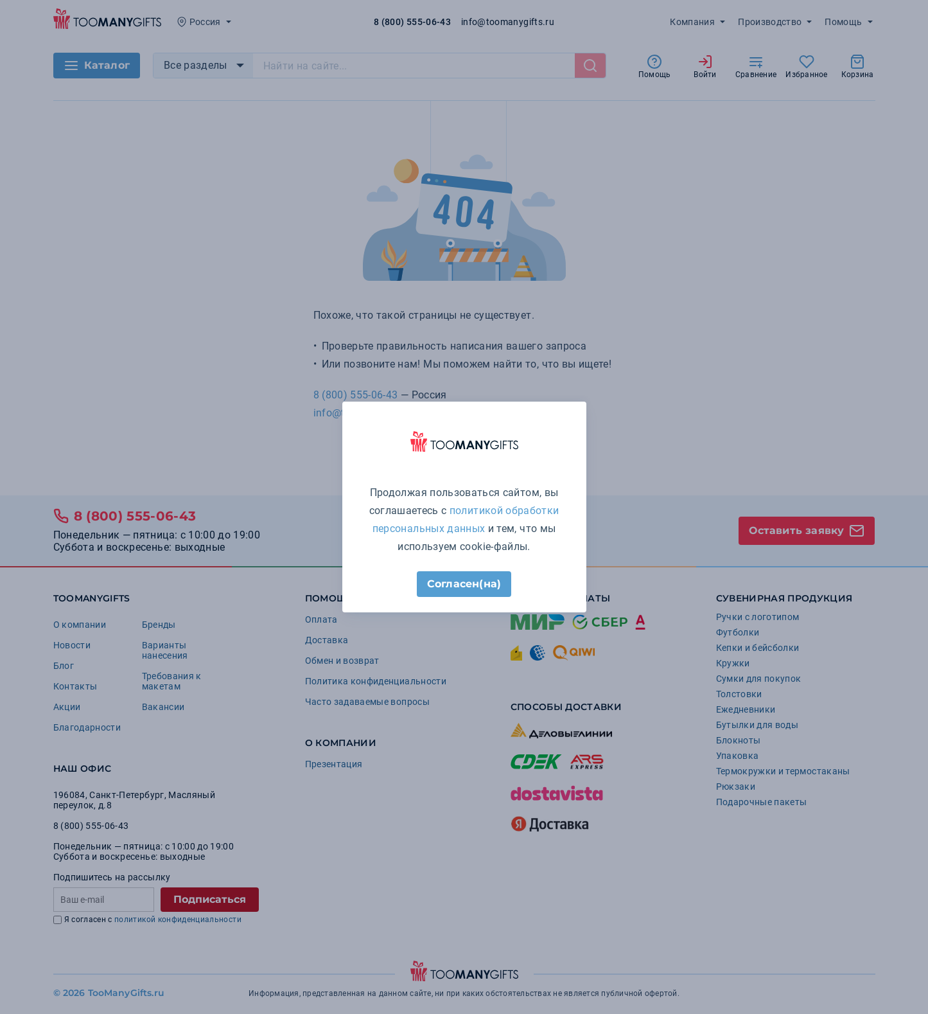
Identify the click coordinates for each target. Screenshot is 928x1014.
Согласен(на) (464, 584)
